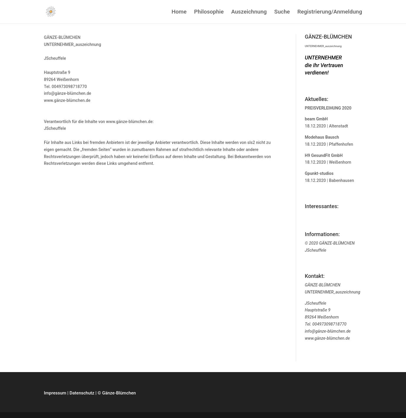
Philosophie (209, 12)
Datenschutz (82, 393)
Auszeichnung (249, 12)
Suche (282, 12)
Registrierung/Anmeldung (329, 12)
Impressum (55, 393)
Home (179, 12)
